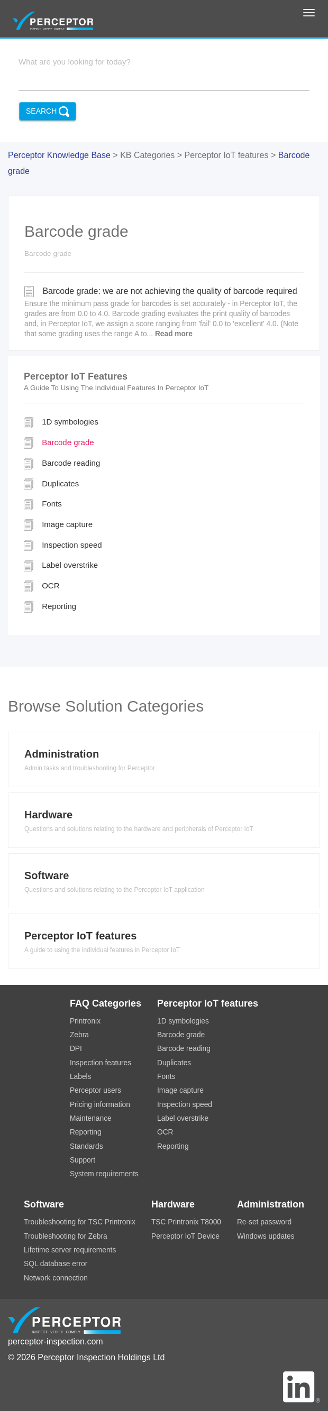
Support (82, 1160)
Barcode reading (62, 463)
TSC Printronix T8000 (186, 1222)
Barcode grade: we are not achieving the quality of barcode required (164, 312)
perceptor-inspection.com (55, 1341)
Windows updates (266, 1236)
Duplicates (51, 484)
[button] (164, 762)
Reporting (50, 606)
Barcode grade (59, 442)
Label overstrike (61, 565)
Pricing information (100, 1105)
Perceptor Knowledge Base (59, 155)
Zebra (79, 1035)
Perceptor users (95, 1090)
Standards (86, 1146)
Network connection (56, 1278)
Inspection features (100, 1063)
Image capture (58, 524)
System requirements (104, 1174)
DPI (76, 1049)
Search (47, 112)
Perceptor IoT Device (185, 1236)
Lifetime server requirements (70, 1250)
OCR (42, 586)
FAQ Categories (105, 1003)
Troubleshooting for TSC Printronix (79, 1222)
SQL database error (55, 1264)
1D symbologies (61, 422)
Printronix (85, 1021)
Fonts (43, 504)
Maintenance (91, 1118)
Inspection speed (63, 545)
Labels (81, 1077)
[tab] (164, 762)
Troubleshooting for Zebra (65, 1236)
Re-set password (264, 1222)
